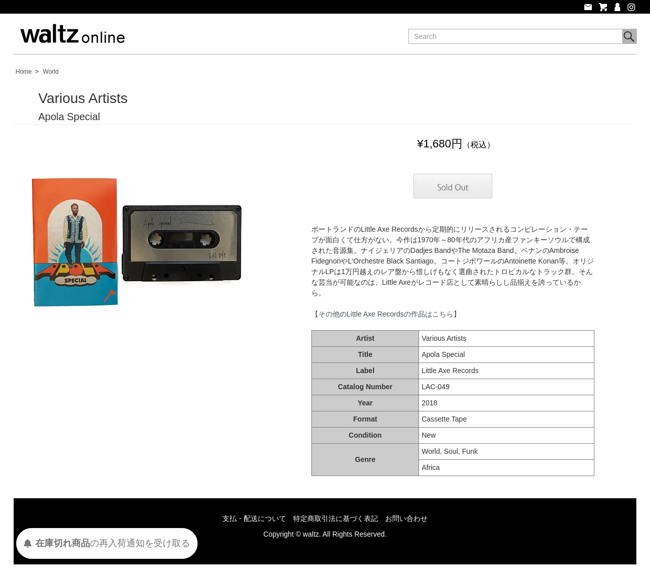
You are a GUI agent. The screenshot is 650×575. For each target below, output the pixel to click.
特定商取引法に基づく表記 (335, 518)
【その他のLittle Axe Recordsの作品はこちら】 (385, 314)
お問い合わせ (406, 518)
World (51, 71)
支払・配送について (254, 518)
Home (24, 71)
